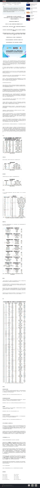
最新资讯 (28, 2)
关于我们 (3, 484)
